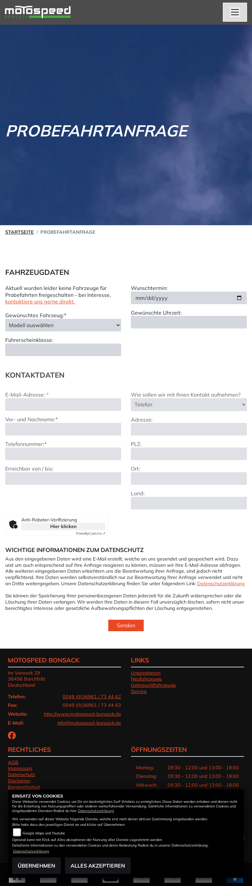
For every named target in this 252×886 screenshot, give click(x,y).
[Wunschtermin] (189, 298)
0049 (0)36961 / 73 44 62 (92, 697)
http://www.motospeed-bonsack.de (82, 714)
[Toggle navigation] (235, 12)
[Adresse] (189, 446)
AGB (13, 762)
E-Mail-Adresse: (27, 412)
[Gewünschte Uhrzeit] (189, 322)
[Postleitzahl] (189, 471)
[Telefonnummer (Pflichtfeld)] (63, 471)
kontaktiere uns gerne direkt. (40, 301)
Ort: (135, 486)
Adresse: (142, 436)
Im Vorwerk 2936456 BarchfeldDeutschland (26, 679)
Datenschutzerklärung (221, 584)
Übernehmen (36, 865)
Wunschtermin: (149, 288)
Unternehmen (145, 673)
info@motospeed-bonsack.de (89, 723)
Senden (126, 625)
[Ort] (189, 496)
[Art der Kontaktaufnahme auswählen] (189, 422)
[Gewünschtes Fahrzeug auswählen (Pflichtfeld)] (63, 325)
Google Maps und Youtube (44, 833)
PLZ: (136, 461)
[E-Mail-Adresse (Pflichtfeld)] (63, 422)
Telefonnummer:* (26, 461)
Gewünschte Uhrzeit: (156, 312)
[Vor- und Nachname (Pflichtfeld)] (63, 446)
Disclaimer (19, 781)
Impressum (20, 768)
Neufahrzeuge (146, 679)
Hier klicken (63, 526)
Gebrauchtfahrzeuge (153, 685)
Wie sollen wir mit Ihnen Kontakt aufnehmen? (186, 412)
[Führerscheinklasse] (63, 350)
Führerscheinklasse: (29, 340)
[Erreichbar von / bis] (63, 495)
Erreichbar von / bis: (29, 485)
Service (139, 691)
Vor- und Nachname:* (31, 436)
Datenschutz (21, 775)
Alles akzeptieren (98, 865)
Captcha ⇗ (90, 533)
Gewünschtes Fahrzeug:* (35, 315)
